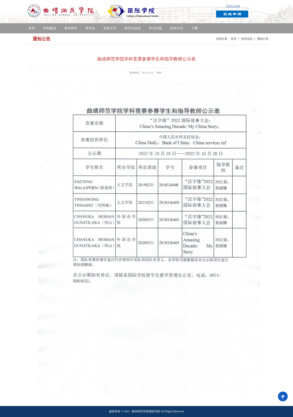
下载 (194, 28)
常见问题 (155, 28)
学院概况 (49, 28)
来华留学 (70, 28)
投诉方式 (176, 28)
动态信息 (247, 38)
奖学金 (90, 28)
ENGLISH (233, 6)
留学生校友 (133, 28)
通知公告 (263, 38)
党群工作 (109, 28)
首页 (31, 28)
